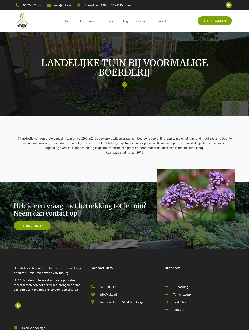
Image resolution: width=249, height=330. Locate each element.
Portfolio (108, 21)
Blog (125, 21)
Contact (160, 21)
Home (68, 21)
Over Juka (87, 21)
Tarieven (142, 21)
